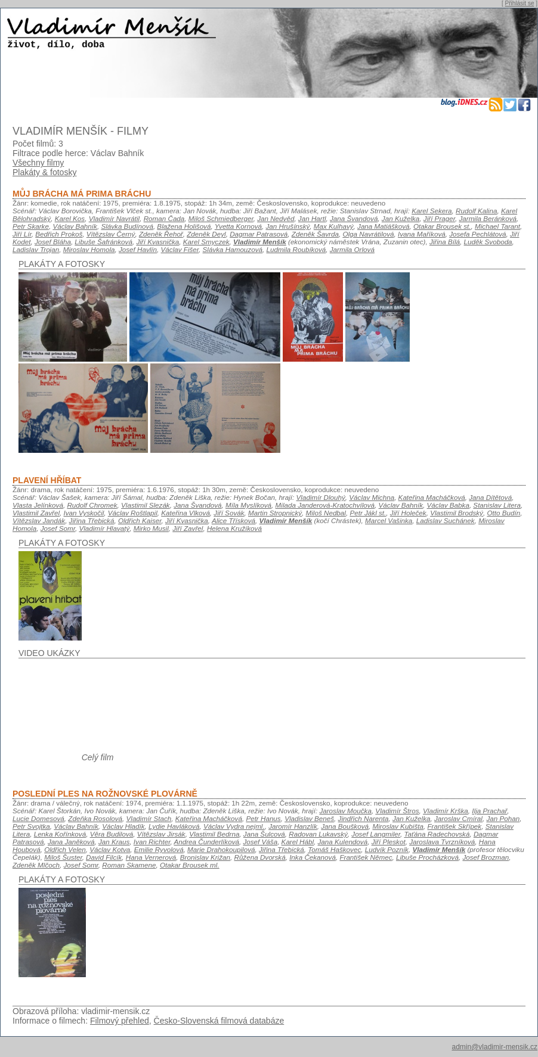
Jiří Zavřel (187, 528)
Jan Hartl (312, 218)
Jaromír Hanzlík (292, 826)
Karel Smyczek (206, 241)
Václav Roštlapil (132, 513)
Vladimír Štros (397, 810)
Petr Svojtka (31, 826)
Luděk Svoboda (488, 241)
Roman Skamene (129, 865)
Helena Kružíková (234, 528)
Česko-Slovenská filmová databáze (219, 1020)
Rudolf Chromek (92, 505)
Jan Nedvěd (275, 218)
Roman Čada (164, 218)
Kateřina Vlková (185, 513)
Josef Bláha (53, 241)
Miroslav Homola (89, 249)
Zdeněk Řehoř (161, 234)
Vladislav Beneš (309, 818)
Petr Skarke (31, 226)
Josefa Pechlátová (477, 234)
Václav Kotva (109, 849)
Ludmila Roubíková (296, 249)
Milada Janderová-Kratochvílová (325, 505)
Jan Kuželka (401, 218)
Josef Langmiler (375, 834)
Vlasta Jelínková (38, 505)
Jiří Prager (439, 218)
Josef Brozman (485, 857)
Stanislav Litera (497, 505)
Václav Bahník (74, 226)
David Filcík (104, 857)
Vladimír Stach (149, 818)
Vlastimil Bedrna (214, 834)
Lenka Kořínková (60, 834)
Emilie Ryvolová (159, 849)
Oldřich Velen (65, 849)
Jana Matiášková (383, 226)
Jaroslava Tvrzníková (442, 841)
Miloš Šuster (63, 857)
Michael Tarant (497, 226)
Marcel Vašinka (388, 520)
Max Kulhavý (334, 226)
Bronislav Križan (205, 857)
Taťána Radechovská (436, 834)
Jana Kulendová (343, 841)
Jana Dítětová (490, 497)
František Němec (365, 857)
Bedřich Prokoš (58, 234)
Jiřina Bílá (444, 241)
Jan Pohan (503, 818)
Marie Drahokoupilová (221, 849)
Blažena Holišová (184, 226)
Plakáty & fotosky (44, 172)
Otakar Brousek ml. (189, 865)
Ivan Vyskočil (84, 513)
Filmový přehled (119, 1020)
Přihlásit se (519, 3)
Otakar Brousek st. (442, 226)
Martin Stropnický (275, 513)
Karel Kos (70, 218)
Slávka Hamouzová (232, 249)
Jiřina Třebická (92, 520)
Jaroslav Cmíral (458, 818)
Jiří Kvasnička (157, 241)
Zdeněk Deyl (206, 234)
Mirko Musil (151, 528)
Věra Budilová (112, 834)
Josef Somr (58, 528)
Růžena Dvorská (259, 857)
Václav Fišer (180, 249)
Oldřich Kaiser (140, 520)
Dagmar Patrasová (258, 234)
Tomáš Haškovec (334, 849)
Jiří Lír (22, 234)
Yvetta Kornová (238, 226)
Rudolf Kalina (476, 210)
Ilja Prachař (489, 810)
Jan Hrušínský (287, 226)
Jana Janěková (71, 841)
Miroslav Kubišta (397, 826)
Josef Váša (260, 841)
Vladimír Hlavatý (104, 528)
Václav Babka (448, 505)
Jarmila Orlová (352, 249)
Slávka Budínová (127, 226)
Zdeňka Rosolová (95, 818)
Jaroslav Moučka (345, 810)
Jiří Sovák (229, 513)
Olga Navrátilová (368, 234)
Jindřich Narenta (363, 818)
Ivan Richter (152, 841)
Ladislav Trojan (36, 249)
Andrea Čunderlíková (206, 841)
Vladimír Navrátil (114, 218)
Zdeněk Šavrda (315, 234)
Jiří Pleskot (389, 841)
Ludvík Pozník (387, 849)
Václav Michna (371, 497)
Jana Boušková (345, 826)
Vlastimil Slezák (145, 505)
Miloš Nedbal (326, 513)
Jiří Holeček (408, 513)
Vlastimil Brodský (456, 513)
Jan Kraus (113, 841)
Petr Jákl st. (368, 513)
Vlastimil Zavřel (36, 513)
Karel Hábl (298, 841)
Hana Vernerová (151, 857)
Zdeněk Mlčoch (36, 865)
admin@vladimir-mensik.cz (494, 1047)
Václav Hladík (123, 826)
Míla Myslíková (248, 505)
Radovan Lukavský (318, 834)
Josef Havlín (138, 249)
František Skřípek (454, 826)
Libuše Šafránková (103, 241)
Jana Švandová (354, 218)
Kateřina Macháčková (431, 497)
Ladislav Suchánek (445, 520)
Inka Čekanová (312, 857)
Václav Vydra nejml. (234, 826)
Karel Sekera (432, 210)
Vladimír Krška (445, 810)
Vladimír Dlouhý (320, 497)
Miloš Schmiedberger (220, 218)
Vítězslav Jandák (39, 520)
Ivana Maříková (422, 234)
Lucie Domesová (38, 818)
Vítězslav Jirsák (161, 834)
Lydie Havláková (174, 826)
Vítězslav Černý (110, 234)
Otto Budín (503, 513)
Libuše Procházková (427, 857)
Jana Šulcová (264, 834)
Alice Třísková (233, 520)
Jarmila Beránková (488, 218)
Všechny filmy (38, 162)
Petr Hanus (263, 818)
